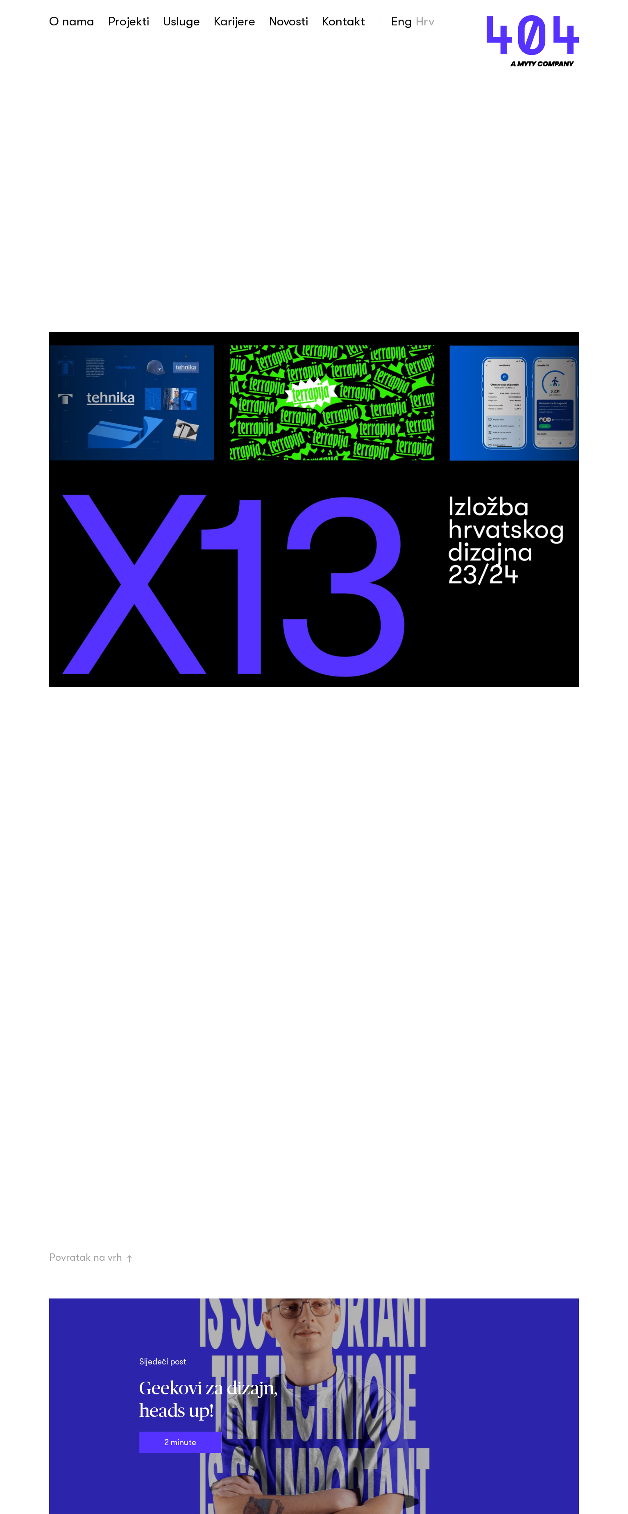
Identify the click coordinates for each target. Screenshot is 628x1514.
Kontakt (343, 21)
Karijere (234, 21)
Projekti (128, 21)
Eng (401, 21)
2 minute (180, 1442)
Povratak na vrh (91, 1257)
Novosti (288, 21)
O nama (71, 21)
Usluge (181, 21)
